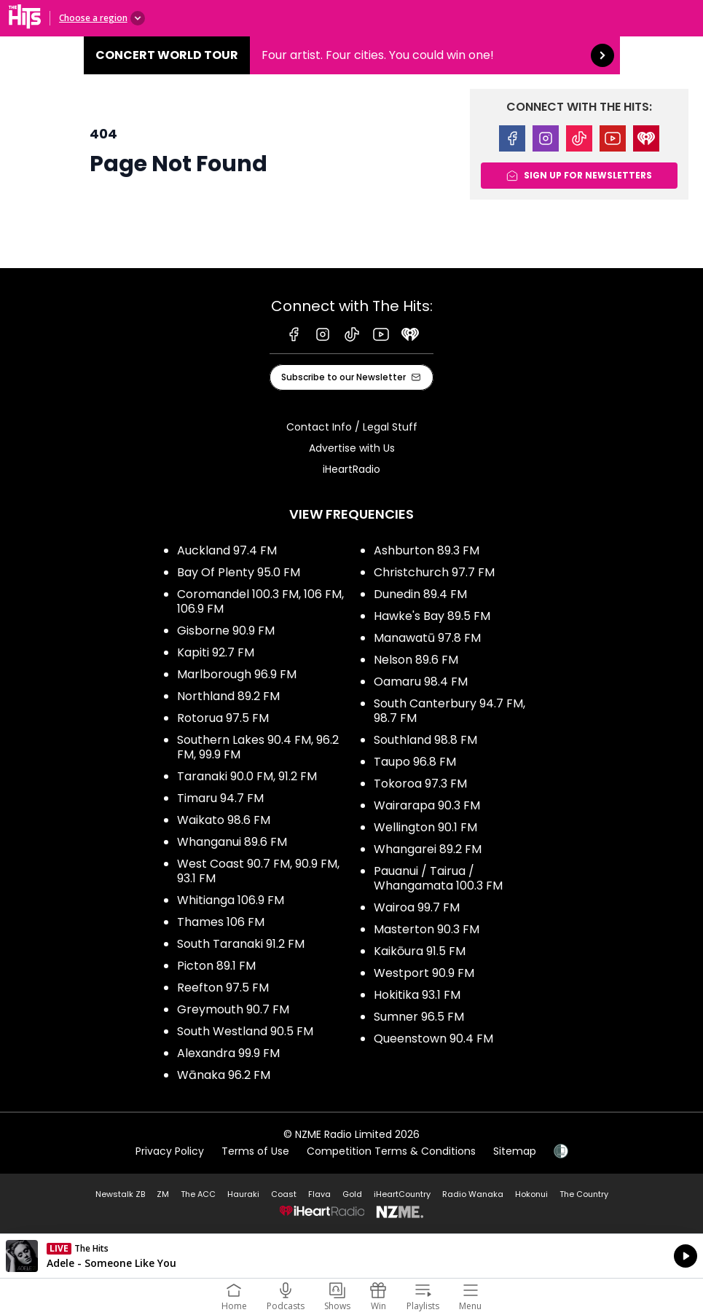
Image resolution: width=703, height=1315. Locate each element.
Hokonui (531, 1194)
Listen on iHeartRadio (351, 1256)
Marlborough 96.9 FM (236, 674)
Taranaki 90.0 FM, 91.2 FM (247, 776)
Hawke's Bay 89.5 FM (432, 616)
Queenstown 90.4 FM (433, 1038)
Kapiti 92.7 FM (215, 652)
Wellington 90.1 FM (425, 827)
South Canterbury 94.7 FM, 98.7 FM (449, 710)
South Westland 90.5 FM (245, 1031)
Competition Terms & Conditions (391, 1151)
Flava (319, 1194)
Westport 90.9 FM (424, 973)
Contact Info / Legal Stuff (351, 427)
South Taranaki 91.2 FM (241, 943)
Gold (352, 1194)
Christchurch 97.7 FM (434, 572)
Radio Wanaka (472, 1194)
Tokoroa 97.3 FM (420, 783)
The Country (583, 1194)
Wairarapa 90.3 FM (427, 805)
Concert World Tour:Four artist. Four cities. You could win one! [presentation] (352, 55)
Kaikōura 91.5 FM (420, 951)
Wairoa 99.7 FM (417, 907)
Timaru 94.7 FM (220, 798)
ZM (163, 1194)
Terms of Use (255, 1151)
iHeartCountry (402, 1194)
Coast (283, 1194)
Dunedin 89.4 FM (420, 594)
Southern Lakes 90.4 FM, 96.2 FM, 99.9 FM (258, 747)
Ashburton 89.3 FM (426, 550)
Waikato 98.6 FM (223, 820)
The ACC (198, 1194)
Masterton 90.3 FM (426, 929)
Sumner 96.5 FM (419, 1016)
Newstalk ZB (120, 1194)
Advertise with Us (352, 448)
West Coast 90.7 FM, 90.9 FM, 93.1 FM (258, 871)
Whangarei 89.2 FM (428, 849)
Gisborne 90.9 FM (226, 630)
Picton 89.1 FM (216, 965)
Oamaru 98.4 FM (421, 681)
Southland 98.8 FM (425, 739)
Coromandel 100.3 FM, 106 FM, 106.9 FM (260, 601)
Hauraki (243, 1194)
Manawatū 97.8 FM (427, 637)
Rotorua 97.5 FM (223, 718)
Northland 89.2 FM (228, 696)
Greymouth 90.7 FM (233, 1009)
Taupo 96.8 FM (415, 761)
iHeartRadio (351, 469)
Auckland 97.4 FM (227, 550)
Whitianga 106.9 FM (230, 900)
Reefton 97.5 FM (223, 987)
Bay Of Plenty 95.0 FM (238, 572)
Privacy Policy (170, 1151)
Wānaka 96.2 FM (223, 1075)
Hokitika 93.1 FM (417, 994)
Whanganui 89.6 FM (232, 841)
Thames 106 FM (220, 922)
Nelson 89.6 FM (416, 659)
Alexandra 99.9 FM (228, 1053)
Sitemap (514, 1151)
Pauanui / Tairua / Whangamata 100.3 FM (438, 878)
